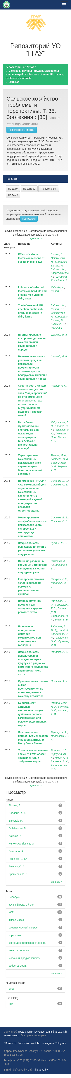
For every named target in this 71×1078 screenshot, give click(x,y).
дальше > (36, 238)
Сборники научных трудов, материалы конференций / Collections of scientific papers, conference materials (35, 74)
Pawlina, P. (57, 327)
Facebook (23, 1043)
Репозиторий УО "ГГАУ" (21, 67)
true (11, 1003)
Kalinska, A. (61, 280)
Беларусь (14, 897)
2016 (11, 988)
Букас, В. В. (61, 619)
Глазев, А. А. (16, 851)
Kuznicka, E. (58, 324)
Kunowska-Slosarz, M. (21, 843)
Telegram (60, 1043)
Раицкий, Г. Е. (59, 579)
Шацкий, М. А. (59, 334)
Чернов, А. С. (59, 385)
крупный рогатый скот (22, 904)
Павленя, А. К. (59, 651)
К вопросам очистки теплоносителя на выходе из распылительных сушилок (31, 587)
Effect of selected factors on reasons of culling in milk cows (31, 258)
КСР (11, 912)
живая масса (16, 919)
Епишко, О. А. (17, 866)
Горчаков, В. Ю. (18, 858)
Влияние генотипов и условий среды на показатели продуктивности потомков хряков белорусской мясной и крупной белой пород (32, 367)
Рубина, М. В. (59, 543)
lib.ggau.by (41, 1069)
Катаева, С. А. (60, 459)
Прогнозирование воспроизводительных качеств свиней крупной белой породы (33, 342)
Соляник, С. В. (59, 484)
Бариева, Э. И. (59, 761)
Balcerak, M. (58, 269)
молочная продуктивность (24, 958)
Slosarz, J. (57, 254)
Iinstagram (48, 1043)
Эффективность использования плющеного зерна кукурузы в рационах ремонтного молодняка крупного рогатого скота (33, 663)
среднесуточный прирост (24, 927)
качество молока (19, 950)
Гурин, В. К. (62, 630)
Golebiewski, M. (18, 828)
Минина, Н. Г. (59, 750)
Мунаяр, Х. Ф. (59, 732)
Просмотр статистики (21, 129)
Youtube (35, 1043)
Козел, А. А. (62, 757)
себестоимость (18, 965)
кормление (15, 935)
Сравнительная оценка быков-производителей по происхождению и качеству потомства (33, 689)
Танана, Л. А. (58, 455)
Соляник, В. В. (59, 480)
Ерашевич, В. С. (18, 874)
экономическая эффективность (27, 942)
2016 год (14, 81)
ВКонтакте (10, 1043)
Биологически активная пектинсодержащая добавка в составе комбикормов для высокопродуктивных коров (32, 714)
